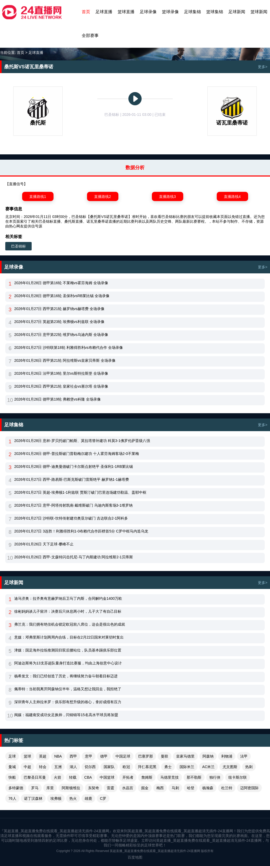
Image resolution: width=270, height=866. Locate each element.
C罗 (103, 798)
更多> (262, 67)
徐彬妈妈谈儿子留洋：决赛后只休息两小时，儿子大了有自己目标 (67, 611)
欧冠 (126, 767)
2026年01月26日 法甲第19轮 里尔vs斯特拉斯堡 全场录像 (61, 373)
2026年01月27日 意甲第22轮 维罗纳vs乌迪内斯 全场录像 (61, 334)
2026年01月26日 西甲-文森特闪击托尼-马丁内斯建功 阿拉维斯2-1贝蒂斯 (73, 557)
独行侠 (214, 777)
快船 (12, 777)
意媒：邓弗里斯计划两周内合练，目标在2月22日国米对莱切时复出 (69, 637)
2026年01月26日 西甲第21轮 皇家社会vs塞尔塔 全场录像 (61, 386)
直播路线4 (232, 196)
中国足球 (122, 756)
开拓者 (127, 777)
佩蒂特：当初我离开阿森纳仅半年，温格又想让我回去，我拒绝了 (67, 689)
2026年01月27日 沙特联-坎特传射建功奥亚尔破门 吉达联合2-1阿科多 (71, 518)
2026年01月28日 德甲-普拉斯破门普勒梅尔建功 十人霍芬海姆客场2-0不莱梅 (76, 453)
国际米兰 (187, 767)
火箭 (57, 777)
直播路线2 (102, 196)
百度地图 (135, 857)
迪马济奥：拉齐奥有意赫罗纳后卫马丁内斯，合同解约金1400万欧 (68, 598)
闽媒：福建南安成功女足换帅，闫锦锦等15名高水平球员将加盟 (66, 715)
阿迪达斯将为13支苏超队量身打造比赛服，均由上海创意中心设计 (68, 663)
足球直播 (103, 11)
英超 (42, 756)
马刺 (175, 788)
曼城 (12, 767)
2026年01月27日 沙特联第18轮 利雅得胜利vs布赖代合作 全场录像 (68, 347)
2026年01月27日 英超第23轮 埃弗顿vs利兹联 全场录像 (59, 322)
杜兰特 (226, 788)
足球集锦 (192, 11)
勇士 (168, 767)
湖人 (73, 767)
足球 (12, 756)
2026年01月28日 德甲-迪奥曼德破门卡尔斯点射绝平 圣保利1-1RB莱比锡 (73, 466)
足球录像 (148, 11)
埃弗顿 (55, 798)
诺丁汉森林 (33, 798)
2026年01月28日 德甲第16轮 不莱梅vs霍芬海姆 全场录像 (61, 283)
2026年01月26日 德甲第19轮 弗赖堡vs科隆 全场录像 (57, 399)
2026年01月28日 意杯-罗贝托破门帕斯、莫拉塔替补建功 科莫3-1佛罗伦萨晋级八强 (82, 441)
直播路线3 (167, 196)
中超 (27, 767)
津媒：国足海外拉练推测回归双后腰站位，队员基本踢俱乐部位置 (67, 650)
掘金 (144, 788)
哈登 (190, 788)
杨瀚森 (207, 788)
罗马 (34, 788)
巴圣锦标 (18, 246)
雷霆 (110, 788)
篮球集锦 (214, 11)
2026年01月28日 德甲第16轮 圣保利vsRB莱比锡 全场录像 (61, 296)
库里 (50, 788)
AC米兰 (208, 767)
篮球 (27, 756)
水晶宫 (127, 788)
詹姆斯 (146, 777)
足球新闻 (236, 11)
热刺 (249, 767)
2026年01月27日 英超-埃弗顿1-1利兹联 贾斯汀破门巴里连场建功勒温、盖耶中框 (80, 492)
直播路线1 (37, 196)
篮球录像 (170, 11)
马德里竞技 (169, 777)
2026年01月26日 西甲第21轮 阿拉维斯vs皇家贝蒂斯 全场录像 (64, 360)
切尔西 (90, 767)
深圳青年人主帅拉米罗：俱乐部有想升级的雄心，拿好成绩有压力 (67, 702)
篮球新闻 (258, 11)
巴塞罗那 (145, 756)
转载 (72, 777)
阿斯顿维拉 (71, 788)
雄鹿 (88, 798)
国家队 (109, 767)
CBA (88, 777)
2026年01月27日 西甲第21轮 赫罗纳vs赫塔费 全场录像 (59, 309)
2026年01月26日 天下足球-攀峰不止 (44, 544)
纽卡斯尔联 (237, 777)
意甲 (88, 756)
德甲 (104, 756)
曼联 (164, 756)
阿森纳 (208, 756)
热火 (73, 798)
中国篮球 (107, 777)
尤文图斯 (230, 767)
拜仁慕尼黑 (147, 767)
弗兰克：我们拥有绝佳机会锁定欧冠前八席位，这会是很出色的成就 (69, 624)
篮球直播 (126, 11)
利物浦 (226, 756)
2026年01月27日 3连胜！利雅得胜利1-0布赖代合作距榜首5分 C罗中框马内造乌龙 (81, 531)
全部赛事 (90, 35)
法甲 (244, 756)
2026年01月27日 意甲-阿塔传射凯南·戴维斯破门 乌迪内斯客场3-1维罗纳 (73, 505)
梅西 (160, 788)
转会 (42, 767)
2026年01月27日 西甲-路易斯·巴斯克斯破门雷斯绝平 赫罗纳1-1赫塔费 (71, 479)
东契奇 (93, 788)
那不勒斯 (194, 777)
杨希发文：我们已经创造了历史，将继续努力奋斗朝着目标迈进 (66, 676)
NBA (58, 756)
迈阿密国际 (249, 788)
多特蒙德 (15, 788)
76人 (12, 798)
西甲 (73, 756)
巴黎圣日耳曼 (35, 777)
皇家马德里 (185, 756)
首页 (86, 11)
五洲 (58, 767)
